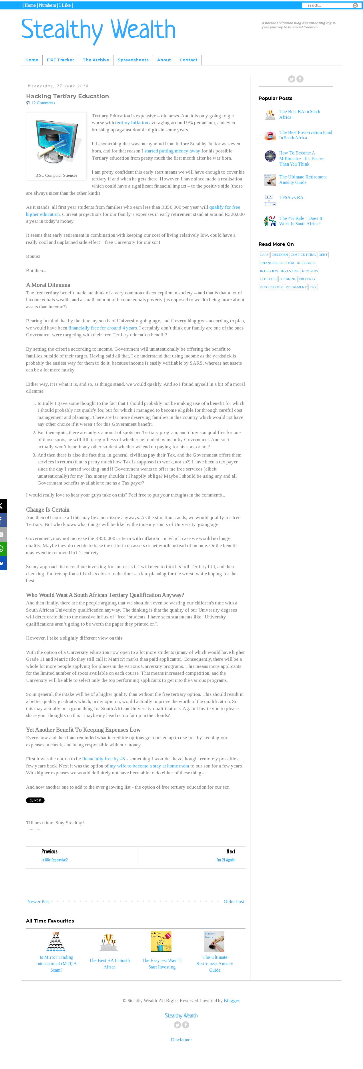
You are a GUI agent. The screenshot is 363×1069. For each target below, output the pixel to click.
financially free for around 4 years (102, 328)
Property (307, 279)
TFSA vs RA (291, 197)
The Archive (96, 60)
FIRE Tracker (60, 60)
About (164, 60)
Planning (288, 279)
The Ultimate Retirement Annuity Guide (214, 963)
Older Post (234, 901)
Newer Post (38, 901)
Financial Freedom (277, 263)
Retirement (296, 287)
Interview (269, 271)
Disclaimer (181, 1039)
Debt (323, 255)
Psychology (271, 287)
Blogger (232, 1000)
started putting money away (172, 151)
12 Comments (43, 103)
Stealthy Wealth (98, 31)
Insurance (306, 263)
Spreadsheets (133, 60)
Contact (188, 60)
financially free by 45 (103, 758)
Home (31, 60)
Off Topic (268, 279)
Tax (313, 287)
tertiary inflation (131, 122)
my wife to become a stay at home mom (149, 766)
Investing (290, 271)
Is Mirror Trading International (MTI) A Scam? (56, 963)
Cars (264, 255)
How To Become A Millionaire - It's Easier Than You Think (301, 158)
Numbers (310, 271)
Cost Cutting (303, 255)
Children (280, 255)
